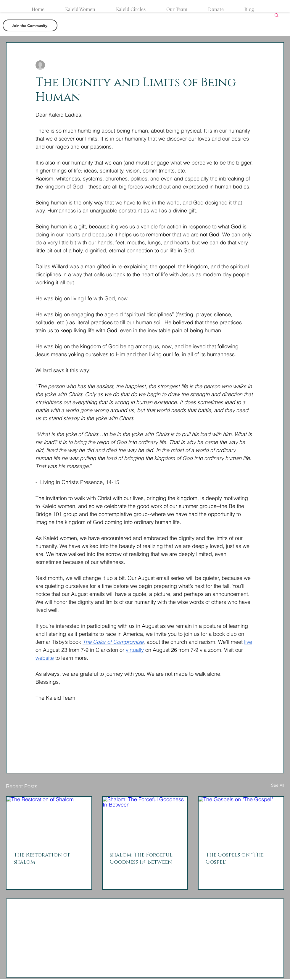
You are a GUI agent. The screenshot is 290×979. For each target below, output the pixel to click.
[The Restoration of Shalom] (49, 820)
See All (277, 785)
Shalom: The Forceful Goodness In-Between (141, 858)
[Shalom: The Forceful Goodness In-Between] (145, 820)
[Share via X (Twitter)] (53, 733)
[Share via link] (82, 733)
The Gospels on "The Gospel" (235, 858)
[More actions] (250, 65)
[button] (276, 14)
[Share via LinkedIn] (67, 733)
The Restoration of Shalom (42, 858)
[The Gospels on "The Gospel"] (241, 820)
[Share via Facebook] (38, 733)
